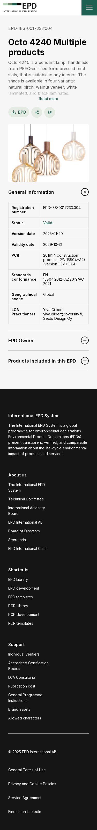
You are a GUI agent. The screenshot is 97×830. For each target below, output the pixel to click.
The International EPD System (26, 487)
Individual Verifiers (24, 654)
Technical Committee (26, 499)
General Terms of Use (27, 770)
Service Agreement (24, 797)
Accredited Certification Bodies (28, 666)
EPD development (23, 588)
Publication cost (21, 686)
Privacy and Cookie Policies (32, 784)
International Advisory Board (26, 511)
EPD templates (20, 597)
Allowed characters (24, 718)
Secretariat (17, 540)
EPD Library (18, 579)
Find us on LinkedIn (24, 811)
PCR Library (18, 605)
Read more (48, 98)
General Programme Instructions (25, 698)
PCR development (23, 614)
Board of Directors (24, 531)
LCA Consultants (22, 677)
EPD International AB (25, 522)
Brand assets (19, 709)
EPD (18, 112)
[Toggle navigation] (89, 7)
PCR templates (20, 623)
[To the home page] (20, 7)
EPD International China (28, 548)
